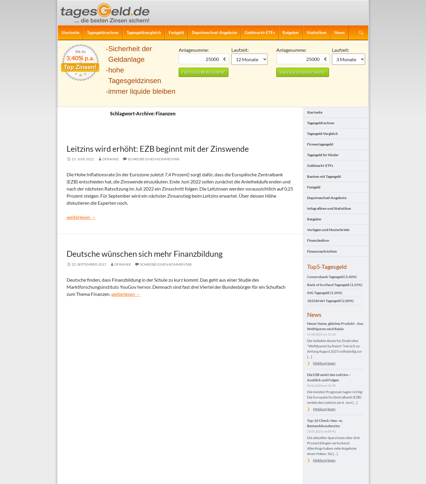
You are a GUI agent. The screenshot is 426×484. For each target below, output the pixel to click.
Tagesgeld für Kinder (323, 155)
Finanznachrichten (322, 251)
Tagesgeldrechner (103, 32)
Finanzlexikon (318, 240)
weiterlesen (81, 217)
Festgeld (176, 32)
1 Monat (249, 59)
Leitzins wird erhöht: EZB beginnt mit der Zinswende (158, 149)
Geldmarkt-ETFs (260, 32)
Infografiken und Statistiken (329, 208)
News (339, 32)
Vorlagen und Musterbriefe (328, 230)
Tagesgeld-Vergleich (322, 133)
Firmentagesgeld (320, 144)
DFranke (110, 159)
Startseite (70, 32)
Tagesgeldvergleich (144, 32)
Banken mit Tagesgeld (324, 176)
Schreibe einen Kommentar (154, 159)
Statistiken (317, 32)
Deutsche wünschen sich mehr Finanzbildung (145, 254)
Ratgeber (291, 32)
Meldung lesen (324, 363)
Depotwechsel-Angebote (214, 32)
